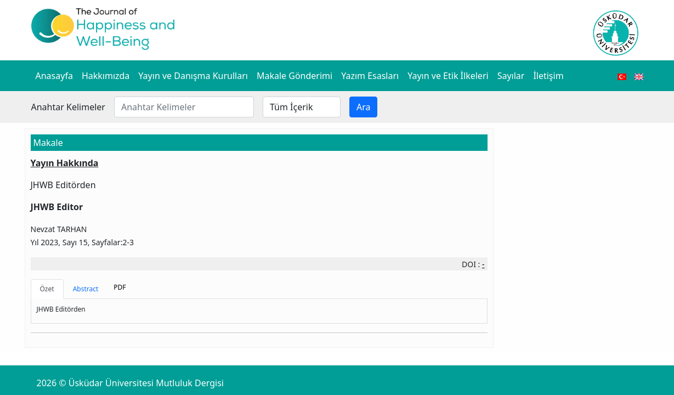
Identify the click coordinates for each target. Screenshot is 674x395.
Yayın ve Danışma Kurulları (193, 76)
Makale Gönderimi (294, 76)
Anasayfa (54, 76)
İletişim (548, 76)
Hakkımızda (105, 76)
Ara (363, 107)
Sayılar (511, 76)
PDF (120, 287)
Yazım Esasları (370, 76)
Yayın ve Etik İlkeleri (447, 76)
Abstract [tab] (86, 289)
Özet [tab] (47, 289)
